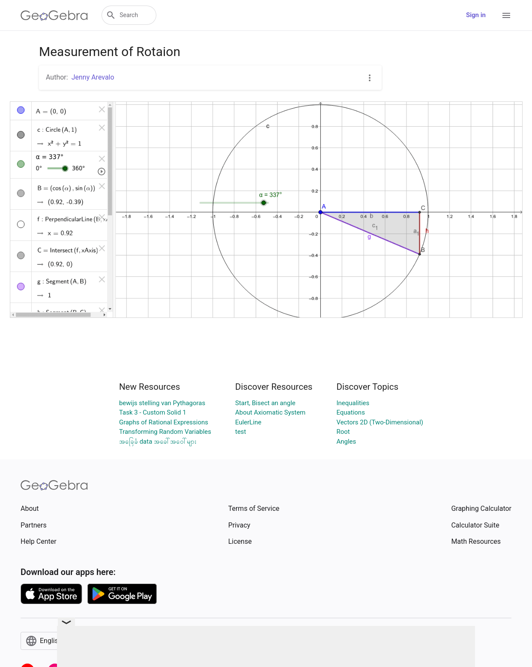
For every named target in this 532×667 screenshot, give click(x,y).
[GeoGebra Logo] (54, 15)
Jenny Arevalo (93, 77)
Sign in (476, 15)
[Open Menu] (506, 15)
